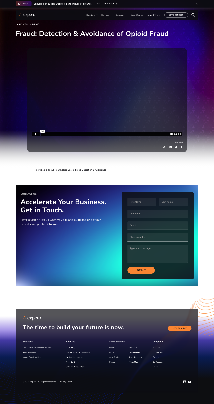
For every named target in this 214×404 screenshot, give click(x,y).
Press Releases (135, 357)
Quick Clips (133, 362)
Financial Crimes (72, 362)
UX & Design (71, 347)
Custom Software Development (79, 352)
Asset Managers (29, 352)
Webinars (133, 347)
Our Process (158, 362)
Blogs (111, 352)
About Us (156, 347)
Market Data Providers (32, 357)
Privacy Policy (65, 381)
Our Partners (158, 352)
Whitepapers (134, 352)
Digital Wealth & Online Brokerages (37, 347)
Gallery (112, 347)
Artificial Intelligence (74, 357)
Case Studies (114, 357)
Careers (156, 357)
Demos (112, 362)
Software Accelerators (75, 367)
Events (155, 367)
